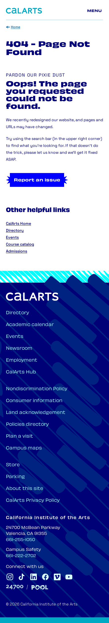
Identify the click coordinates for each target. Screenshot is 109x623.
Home (15, 27)
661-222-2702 (21, 556)
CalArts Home (18, 224)
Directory (15, 231)
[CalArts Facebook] (45, 577)
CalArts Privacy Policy (33, 501)
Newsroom (19, 349)
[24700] (14, 587)
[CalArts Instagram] (10, 577)
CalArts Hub (21, 372)
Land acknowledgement (35, 413)
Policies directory (27, 425)
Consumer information (34, 401)
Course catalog (20, 245)
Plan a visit (19, 436)
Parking (15, 477)
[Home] (24, 11)
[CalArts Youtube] (69, 577)
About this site (24, 489)
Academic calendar (30, 325)
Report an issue (37, 180)
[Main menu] (95, 11)
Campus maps (24, 448)
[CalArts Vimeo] (57, 577)
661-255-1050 (20, 540)
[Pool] (39, 587)
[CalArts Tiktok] (22, 577)
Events (12, 238)
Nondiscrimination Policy (36, 389)
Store (13, 465)
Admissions (16, 251)
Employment (21, 360)
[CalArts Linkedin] (33, 577)
